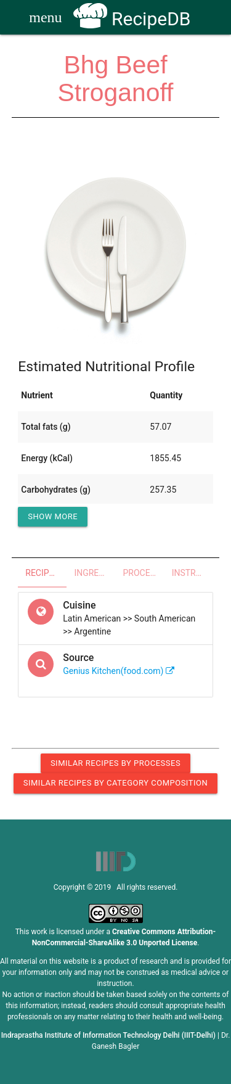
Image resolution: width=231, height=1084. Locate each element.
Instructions (192, 573)
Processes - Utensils (143, 573)
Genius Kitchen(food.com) (118, 671)
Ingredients (94, 573)
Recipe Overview (46, 573)
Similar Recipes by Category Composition (115, 782)
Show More (53, 516)
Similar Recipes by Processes (115, 763)
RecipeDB (132, 19)
